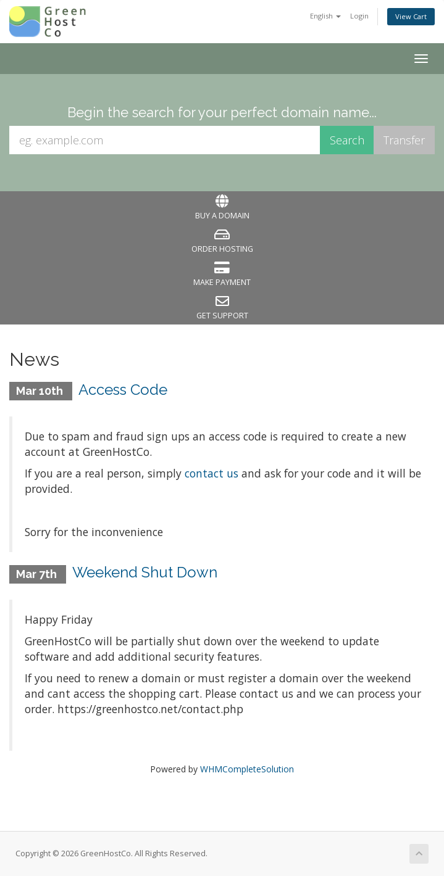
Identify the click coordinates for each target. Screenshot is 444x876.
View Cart (411, 16)
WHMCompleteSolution (247, 769)
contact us (211, 473)
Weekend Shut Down (144, 572)
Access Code (122, 390)
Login (359, 15)
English (325, 15)
